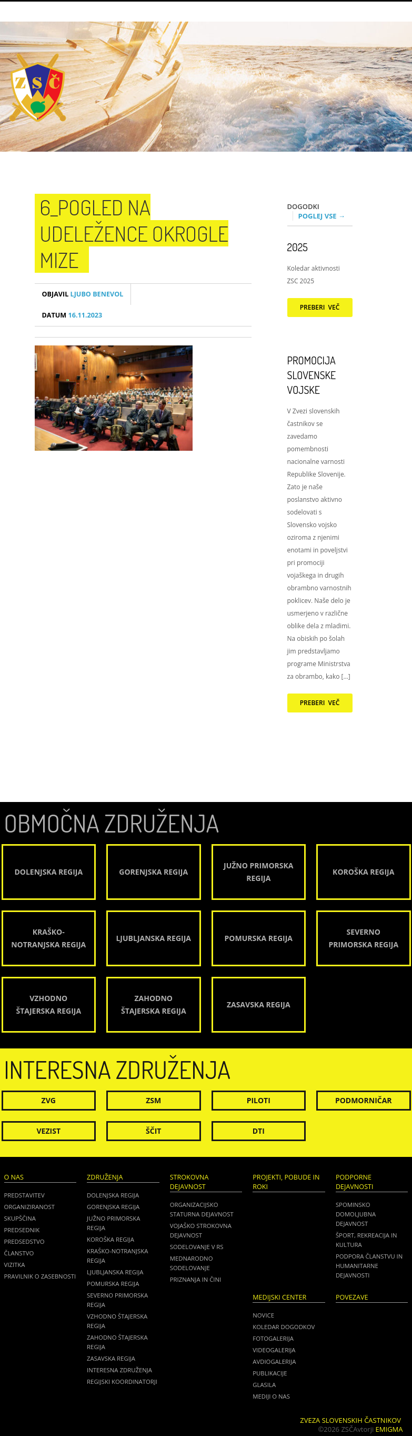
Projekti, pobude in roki (286, 1182)
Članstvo (19, 1253)
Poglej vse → (322, 216)
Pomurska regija (113, 1284)
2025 (297, 247)
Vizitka (14, 1265)
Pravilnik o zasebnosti (40, 1276)
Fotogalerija (273, 1338)
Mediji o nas (271, 1396)
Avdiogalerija (274, 1361)
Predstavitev (24, 1195)
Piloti (258, 1100)
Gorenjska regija (113, 1207)
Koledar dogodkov (284, 1327)
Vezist (49, 1131)
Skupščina (20, 1218)
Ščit (153, 1131)
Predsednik (22, 1230)
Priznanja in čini (195, 1279)
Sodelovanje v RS (197, 1247)
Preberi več (320, 307)
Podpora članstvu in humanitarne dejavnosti (369, 1265)
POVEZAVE (352, 1297)
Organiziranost (29, 1207)
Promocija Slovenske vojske (311, 375)
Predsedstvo (24, 1241)
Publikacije (270, 1373)
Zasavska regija (111, 1358)
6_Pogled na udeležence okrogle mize (134, 233)
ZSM (153, 1100)
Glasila (264, 1385)
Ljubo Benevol (83, 294)
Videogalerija (274, 1350)
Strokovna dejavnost (189, 1182)
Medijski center (279, 1297)
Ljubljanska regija (115, 1272)
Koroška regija (110, 1239)
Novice (263, 1315)
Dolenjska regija (113, 1195)
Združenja (105, 1177)
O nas (14, 1177)
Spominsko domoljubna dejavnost (356, 1214)
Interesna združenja (119, 1370)
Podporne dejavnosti (355, 1182)
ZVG (49, 1100)
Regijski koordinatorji (122, 1381)
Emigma (389, 1429)
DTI (259, 1131)
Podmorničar (363, 1100)
